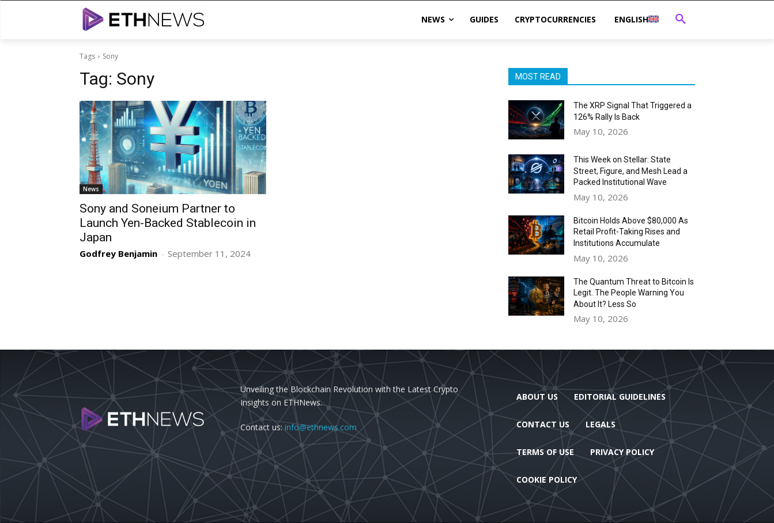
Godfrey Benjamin (118, 253)
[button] (680, 19)
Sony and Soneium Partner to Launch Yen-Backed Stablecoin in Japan (168, 223)
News (91, 189)
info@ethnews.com (321, 427)
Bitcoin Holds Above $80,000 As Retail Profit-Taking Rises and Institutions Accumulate (630, 232)
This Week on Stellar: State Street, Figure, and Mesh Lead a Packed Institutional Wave (630, 171)
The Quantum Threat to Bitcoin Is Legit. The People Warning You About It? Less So (633, 293)
